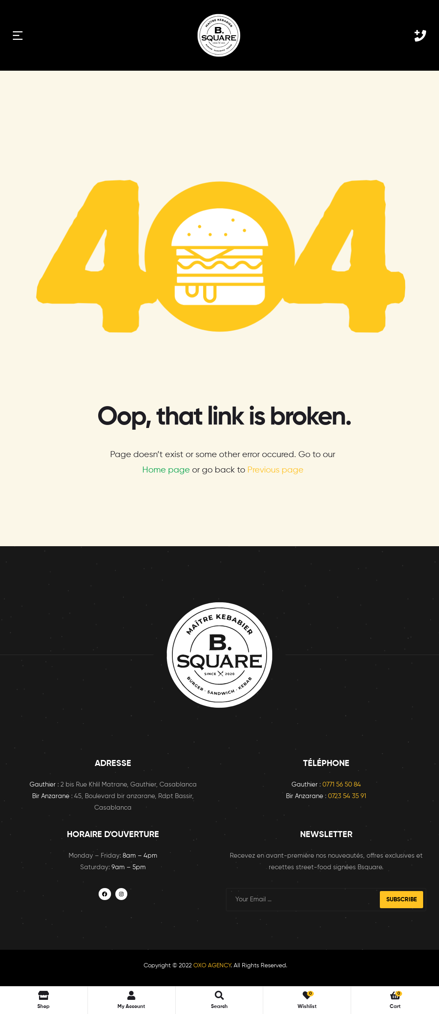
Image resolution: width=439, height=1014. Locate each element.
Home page (166, 470)
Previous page (275, 470)
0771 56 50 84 (341, 784)
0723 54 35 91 (347, 796)
